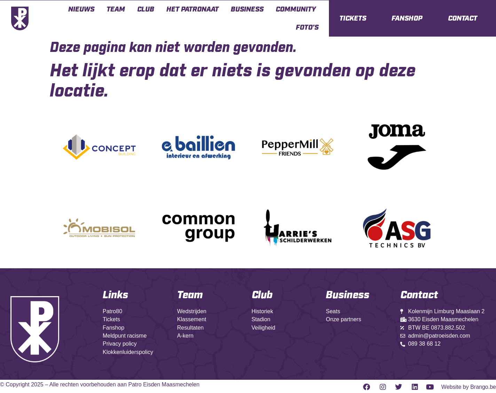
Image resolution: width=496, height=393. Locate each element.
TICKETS (352, 18)
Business (247, 9)
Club (145, 9)
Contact (419, 295)
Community (296, 9)
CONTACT (462, 18)
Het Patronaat (192, 9)
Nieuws (81, 9)
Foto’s (307, 27)
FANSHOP (407, 18)
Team (116, 9)
